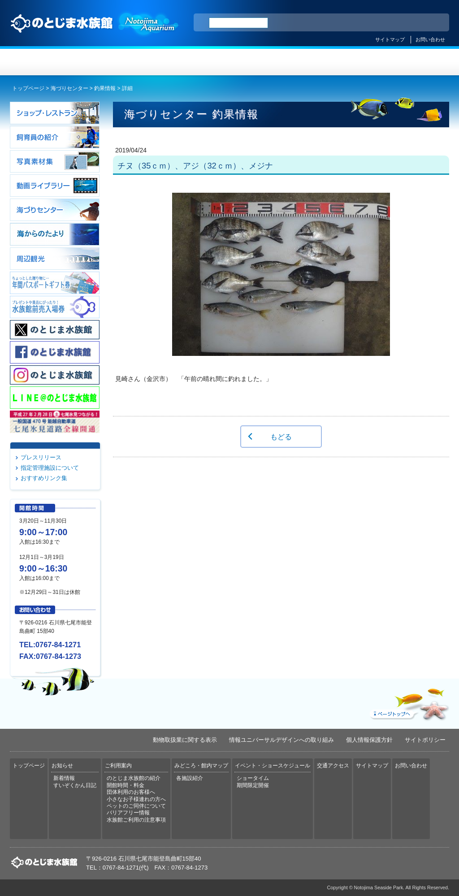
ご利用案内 (193, 62)
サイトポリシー (425, 739)
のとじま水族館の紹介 (133, 778)
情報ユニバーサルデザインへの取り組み (281, 739)
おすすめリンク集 (44, 478)
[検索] (238, 22)
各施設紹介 (189, 778)
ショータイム (253, 778)
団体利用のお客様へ (131, 792)
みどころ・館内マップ (266, 62)
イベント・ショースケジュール (339, 62)
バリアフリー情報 (128, 812)
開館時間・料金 (125, 785)
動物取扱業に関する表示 (185, 739)
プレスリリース (41, 457)
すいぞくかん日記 (74, 785)
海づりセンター (69, 88)
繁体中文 (411, 22)
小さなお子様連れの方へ (136, 799)
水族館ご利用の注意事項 (136, 820)
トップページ (46, 62)
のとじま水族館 (95, 32)
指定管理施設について (50, 467)
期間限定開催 (253, 785)
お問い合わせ (430, 39)
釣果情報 (105, 88)
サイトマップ (390, 39)
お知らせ (119, 62)
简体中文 (388, 22)
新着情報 (64, 778)
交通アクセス (412, 62)
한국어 (432, 22)
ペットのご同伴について (136, 806)
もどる (281, 437)
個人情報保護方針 (369, 739)
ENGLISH (364, 22)
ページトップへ (408, 702)
